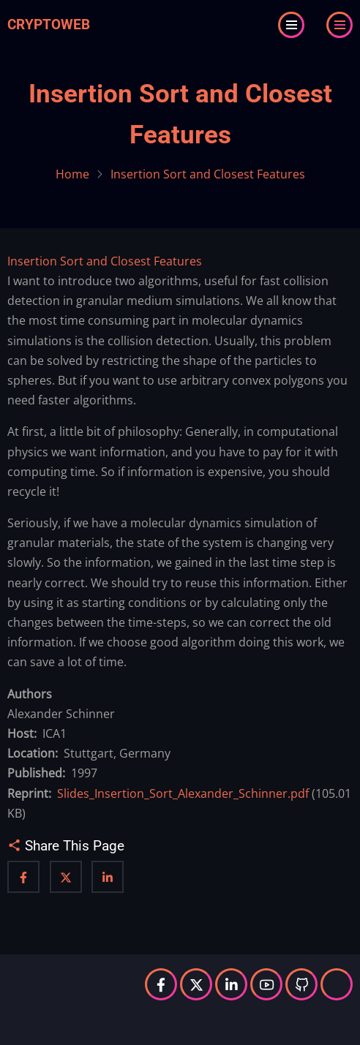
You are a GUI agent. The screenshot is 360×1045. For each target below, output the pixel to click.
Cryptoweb (48, 24)
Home (72, 174)
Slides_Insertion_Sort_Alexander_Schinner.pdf (183, 793)
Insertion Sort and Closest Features (104, 261)
